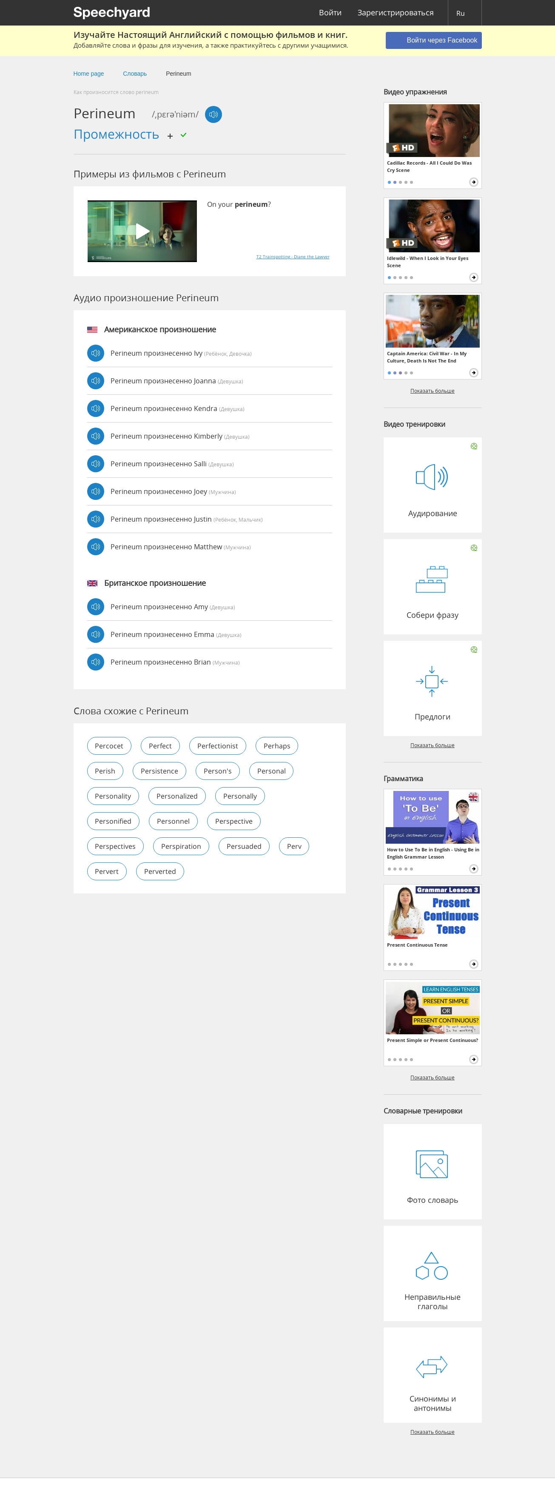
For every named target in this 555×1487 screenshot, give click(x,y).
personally (240, 796)
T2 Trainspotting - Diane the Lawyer (293, 257)
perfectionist (218, 746)
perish (105, 771)
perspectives (115, 846)
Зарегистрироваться (396, 13)
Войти (330, 13)
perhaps (277, 746)
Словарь (135, 73)
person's (218, 771)
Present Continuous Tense (417, 945)
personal (272, 771)
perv (294, 846)
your (225, 204)
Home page (89, 73)
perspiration (182, 846)
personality (113, 796)
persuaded (244, 846)
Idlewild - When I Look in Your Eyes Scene (427, 261)
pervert (107, 871)
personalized (177, 796)
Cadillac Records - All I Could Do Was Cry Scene (429, 166)
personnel (173, 821)
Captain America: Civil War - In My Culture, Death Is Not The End (427, 357)
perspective (234, 821)
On (211, 204)
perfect (160, 746)
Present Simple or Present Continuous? (432, 1040)
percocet (109, 746)
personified (113, 821)
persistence (160, 771)
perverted (160, 871)
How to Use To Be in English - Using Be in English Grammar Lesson (433, 853)
